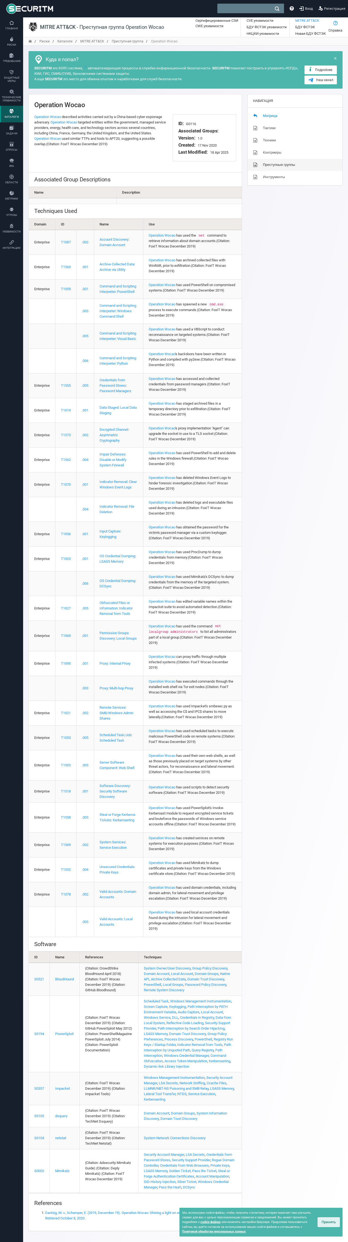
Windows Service (157, 1017)
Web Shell (126, 768)
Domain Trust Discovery (205, 979)
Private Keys (109, 872)
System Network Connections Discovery (175, 1138)
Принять (329, 1222)
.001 (85, 267)
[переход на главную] (30, 41)
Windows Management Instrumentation (200, 1001)
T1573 (66, 435)
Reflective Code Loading (184, 1023)
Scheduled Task (112, 740)
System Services (112, 842)
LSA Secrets (168, 1083)
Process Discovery (178, 1039)
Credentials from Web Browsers (184, 1165)
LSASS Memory (111, 561)
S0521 (39, 979)
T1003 (66, 559)
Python (122, 363)
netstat (60, 1138)
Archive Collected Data (117, 264)
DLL (175, 1017)
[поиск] (277, 8)
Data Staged (109, 407)
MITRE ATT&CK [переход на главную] (92, 41)
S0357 (39, 1088)
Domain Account (112, 245)
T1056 (66, 534)
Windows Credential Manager (186, 1056)
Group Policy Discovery (209, 968)
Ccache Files (216, 1083)
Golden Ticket (180, 1171)
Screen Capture (155, 1007)
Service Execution (113, 847)
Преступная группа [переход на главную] (127, 41)
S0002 (39, 1171)
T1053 (66, 738)
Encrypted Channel (114, 430)
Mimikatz (62, 1171)
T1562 (66, 460)
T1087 (66, 242)
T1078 (66, 894)
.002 (85, 242)
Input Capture (110, 531)
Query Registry (203, 1050)
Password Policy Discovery (205, 985)
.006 (85, 361)
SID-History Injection (160, 1182)
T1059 (66, 289)
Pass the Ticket (204, 1171)
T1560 (66, 267)
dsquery (61, 1116)
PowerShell (126, 292)
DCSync (106, 586)
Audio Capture (188, 1012)
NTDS (182, 1094)
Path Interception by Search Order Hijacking (191, 1028)
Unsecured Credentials (117, 867)
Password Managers (115, 391)
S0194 (39, 1034)
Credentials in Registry (197, 1017)
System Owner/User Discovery (167, 968)
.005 (85, 336)
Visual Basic (126, 339)
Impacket (62, 1088)
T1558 (66, 817)
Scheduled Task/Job (115, 735)
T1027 (66, 608)
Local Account (182, 974)
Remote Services (113, 707)
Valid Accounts (111, 892)
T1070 (66, 484)
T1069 (66, 636)
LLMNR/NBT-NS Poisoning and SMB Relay (176, 1088)
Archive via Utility (112, 270)
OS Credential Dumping (117, 556)
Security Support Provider (191, 1160)
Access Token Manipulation (185, 1061)
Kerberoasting (123, 820)
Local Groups (126, 638)
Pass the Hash (170, 1187)
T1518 (66, 791)
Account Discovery (114, 239)
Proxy (104, 663)
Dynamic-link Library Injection (166, 1066)
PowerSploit (64, 1034)
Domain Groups (207, 974)
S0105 (39, 1116)
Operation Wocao (47, 117)
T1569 (66, 845)
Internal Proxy (120, 663)
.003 (85, 311)
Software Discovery (115, 786)
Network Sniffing (192, 1083)
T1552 (66, 870)
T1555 (66, 385)
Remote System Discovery (164, 990)
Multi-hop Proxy (121, 688)
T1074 (66, 410)
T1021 (66, 713)
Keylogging (108, 537)
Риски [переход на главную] (44, 41)
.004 (85, 460)
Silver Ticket (186, 1182)
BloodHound (64, 979)
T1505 (66, 765)
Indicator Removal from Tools (199, 1045)
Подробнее (320, 69)
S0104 (39, 1138)
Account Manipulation (212, 1176)
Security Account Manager (164, 1155)
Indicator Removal (113, 482)
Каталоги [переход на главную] (65, 41)
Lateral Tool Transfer (160, 1094)
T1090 (66, 663)
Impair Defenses (112, 454)
